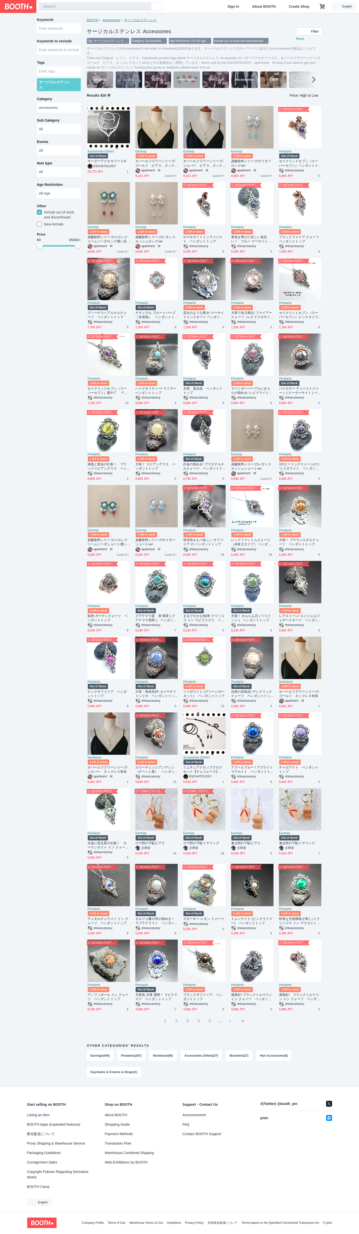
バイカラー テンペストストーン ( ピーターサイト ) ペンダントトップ (300, 391)
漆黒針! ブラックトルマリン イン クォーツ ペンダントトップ (251, 997)
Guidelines (174, 1222)
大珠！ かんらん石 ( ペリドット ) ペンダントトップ (251, 618)
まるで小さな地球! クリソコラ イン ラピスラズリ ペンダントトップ (203, 618)
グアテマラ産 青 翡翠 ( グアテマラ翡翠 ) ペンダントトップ (156, 618)
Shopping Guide (117, 1124)
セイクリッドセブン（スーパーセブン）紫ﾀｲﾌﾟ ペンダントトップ (107, 391)
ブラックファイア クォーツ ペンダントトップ (300, 239)
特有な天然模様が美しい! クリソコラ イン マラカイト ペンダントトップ (300, 921)
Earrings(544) (100, 1055)
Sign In (233, 6)
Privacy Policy (194, 1222)
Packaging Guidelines (44, 1153)
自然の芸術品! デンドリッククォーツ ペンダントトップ (251, 694)
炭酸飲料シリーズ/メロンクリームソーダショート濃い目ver (108, 542)
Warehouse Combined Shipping (129, 1153)
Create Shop (299, 6)
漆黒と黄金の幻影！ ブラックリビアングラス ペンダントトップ (107, 466)
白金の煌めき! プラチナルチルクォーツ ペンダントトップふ (203, 466)
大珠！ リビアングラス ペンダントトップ (155, 466)
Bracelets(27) (239, 1055)
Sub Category (48, 120)
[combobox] (95, 6)
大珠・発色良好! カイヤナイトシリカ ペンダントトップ (155, 694)
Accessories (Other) (101, 151)
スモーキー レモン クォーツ (203, 919)
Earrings (141, 151)
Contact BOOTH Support (201, 1134)
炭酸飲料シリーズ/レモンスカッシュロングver (155, 239)
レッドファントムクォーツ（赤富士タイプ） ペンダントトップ (251, 542)
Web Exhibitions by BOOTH (126, 1162)
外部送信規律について (223, 1222)
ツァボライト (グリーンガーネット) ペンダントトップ (203, 694)
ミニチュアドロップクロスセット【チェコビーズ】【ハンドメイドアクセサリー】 (202, 769)
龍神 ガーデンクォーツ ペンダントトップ (108, 618)
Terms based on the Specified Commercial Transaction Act (280, 1222)
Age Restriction (50, 184)
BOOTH (92, 20)
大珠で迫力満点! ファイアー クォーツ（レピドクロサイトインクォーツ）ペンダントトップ (251, 315)
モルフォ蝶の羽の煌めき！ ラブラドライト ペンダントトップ (155, 921)
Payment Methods (119, 1134)
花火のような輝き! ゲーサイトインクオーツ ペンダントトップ (203, 315)
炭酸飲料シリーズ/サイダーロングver (251, 163)
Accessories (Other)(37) (201, 1055)
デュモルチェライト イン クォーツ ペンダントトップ (108, 921)
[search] (146, 6)
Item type (44, 163)
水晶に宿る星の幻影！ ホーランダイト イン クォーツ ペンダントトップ (108, 845)
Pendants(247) (131, 1055)
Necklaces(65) (163, 1055)
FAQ (185, 1124)
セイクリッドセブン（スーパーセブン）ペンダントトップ (298, 163)
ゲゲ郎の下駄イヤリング (201, 843)
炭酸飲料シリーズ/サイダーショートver (155, 542)
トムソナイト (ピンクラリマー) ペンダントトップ (251, 921)
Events (42, 141)
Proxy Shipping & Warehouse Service (56, 1143)
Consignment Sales (42, 1162)
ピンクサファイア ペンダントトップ (107, 694)
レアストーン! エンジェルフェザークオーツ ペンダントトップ (299, 618)
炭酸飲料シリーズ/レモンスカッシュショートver (251, 466)
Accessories (111, 20)
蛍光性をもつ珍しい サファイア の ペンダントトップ (203, 542)
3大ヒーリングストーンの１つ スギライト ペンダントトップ (299, 466)
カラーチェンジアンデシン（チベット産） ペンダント (155, 769)
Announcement (194, 1115)
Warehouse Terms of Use (146, 1222)
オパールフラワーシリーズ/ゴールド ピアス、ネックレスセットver (155, 163)
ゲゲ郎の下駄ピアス (150, 843)
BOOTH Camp (38, 1187)
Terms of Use (116, 1222)
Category (44, 99)
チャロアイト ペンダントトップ (298, 769)
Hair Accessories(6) (274, 1055)
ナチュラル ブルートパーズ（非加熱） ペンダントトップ (155, 315)
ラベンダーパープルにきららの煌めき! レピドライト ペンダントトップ (251, 391)
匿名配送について (41, 1134)
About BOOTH (264, 6)
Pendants (285, 151)
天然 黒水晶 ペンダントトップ (202, 391)
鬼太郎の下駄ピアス (246, 843)
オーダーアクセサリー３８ (107, 161)
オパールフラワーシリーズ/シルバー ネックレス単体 (108, 769)
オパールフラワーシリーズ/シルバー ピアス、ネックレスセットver (203, 163)
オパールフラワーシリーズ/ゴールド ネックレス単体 (299, 694)
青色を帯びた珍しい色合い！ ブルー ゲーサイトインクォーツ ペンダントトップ (251, 239)
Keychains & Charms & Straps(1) (113, 1072)
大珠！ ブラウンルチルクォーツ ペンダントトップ (299, 542)
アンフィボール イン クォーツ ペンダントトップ (108, 997)
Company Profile (93, 1222)
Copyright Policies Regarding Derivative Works (58, 1174)
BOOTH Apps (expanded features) (53, 1124)
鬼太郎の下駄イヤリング (297, 843)
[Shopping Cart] (322, 6)
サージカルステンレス (140, 20)
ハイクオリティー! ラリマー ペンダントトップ (156, 391)
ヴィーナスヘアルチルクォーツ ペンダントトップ (107, 315)
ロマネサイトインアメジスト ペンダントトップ (202, 239)
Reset (300, 39)
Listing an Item (38, 1115)
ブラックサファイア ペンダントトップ (202, 997)
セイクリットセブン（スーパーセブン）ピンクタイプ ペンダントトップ (300, 315)
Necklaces (286, 681)
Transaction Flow (118, 1143)
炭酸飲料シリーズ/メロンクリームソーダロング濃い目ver (108, 239)
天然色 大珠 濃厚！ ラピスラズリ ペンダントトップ (156, 997)
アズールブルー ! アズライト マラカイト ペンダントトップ (252, 769)
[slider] (40, 246)
